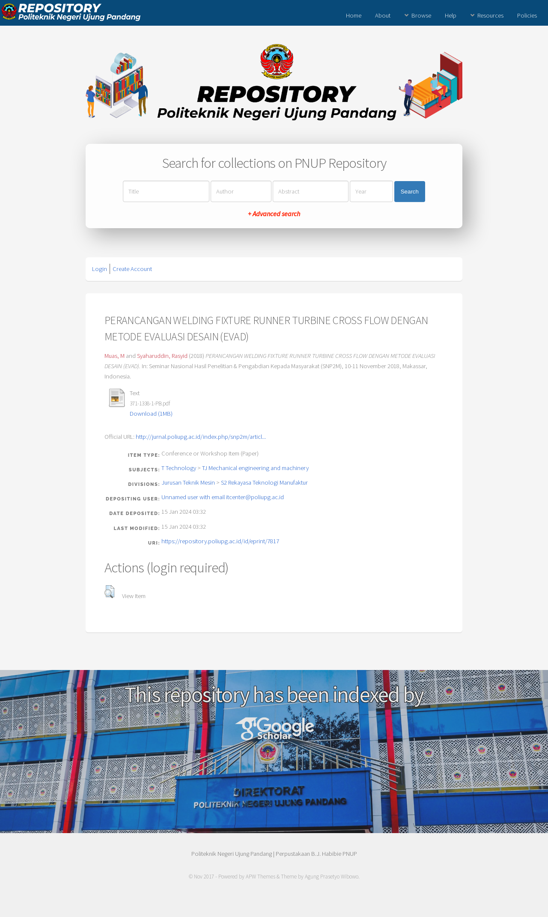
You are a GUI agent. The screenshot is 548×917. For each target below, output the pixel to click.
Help (450, 15)
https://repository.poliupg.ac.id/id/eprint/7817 (220, 541)
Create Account (132, 269)
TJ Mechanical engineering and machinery (255, 468)
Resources (490, 15)
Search (410, 191)
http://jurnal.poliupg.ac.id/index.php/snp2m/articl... (201, 437)
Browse (421, 15)
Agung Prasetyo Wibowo (331, 876)
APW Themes (260, 876)
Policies (527, 15)
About (382, 15)
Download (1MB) (151, 413)
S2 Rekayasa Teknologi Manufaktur (264, 482)
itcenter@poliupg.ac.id (255, 497)
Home (353, 15)
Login (99, 269)
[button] (109, 591)
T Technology (178, 468)
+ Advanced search (274, 213)
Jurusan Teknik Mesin (188, 482)
